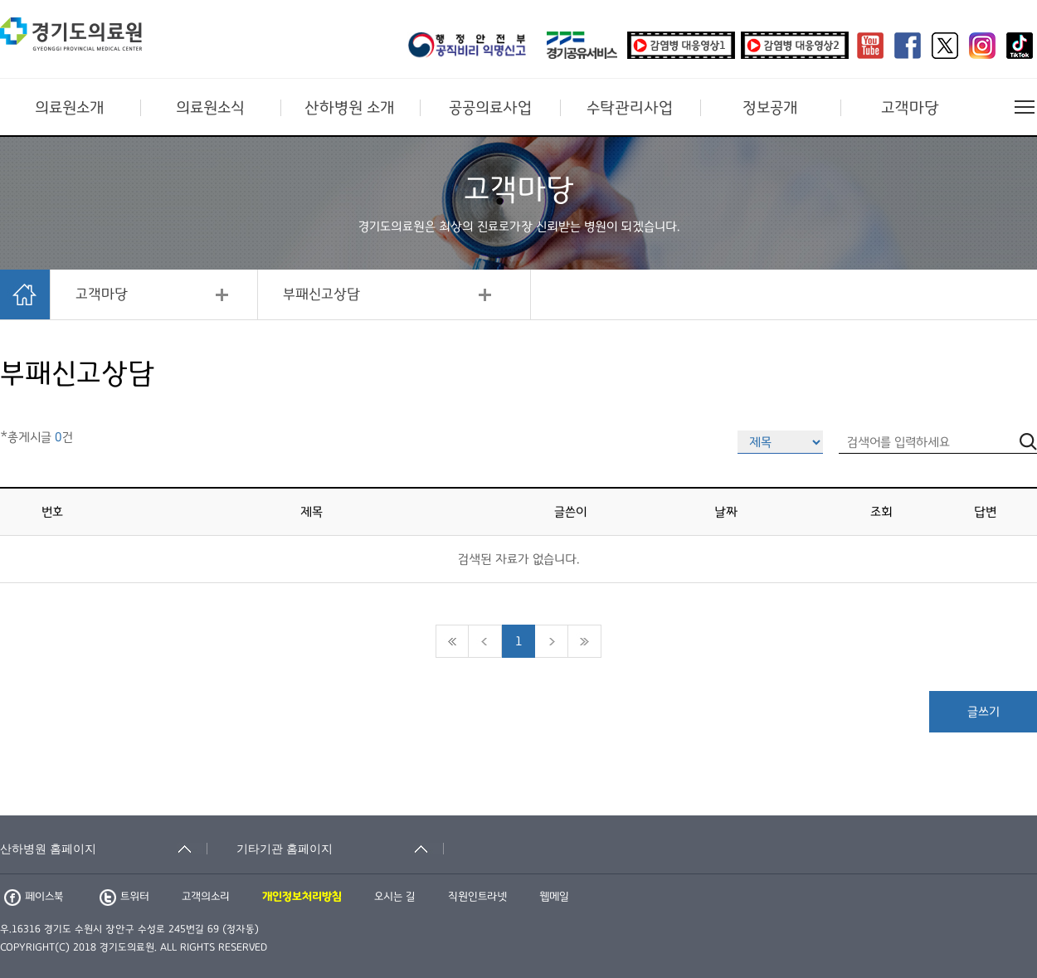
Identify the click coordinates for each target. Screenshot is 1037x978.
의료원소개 (70, 108)
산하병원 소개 (349, 108)
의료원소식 (210, 108)
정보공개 (770, 108)
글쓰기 (983, 711)
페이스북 (33, 897)
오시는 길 (395, 897)
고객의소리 (206, 897)
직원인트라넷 (477, 897)
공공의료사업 (490, 108)
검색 (1028, 803)
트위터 (124, 897)
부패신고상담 (321, 294)
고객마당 (910, 108)
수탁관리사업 (630, 108)
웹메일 (554, 897)
